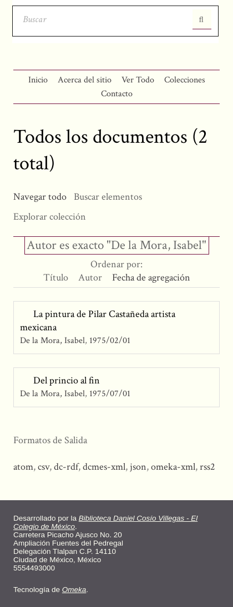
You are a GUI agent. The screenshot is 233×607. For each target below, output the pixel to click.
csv (43, 466)
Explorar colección (49, 216)
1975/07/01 (109, 394)
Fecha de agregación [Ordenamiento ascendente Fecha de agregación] (151, 277)
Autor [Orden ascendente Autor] (90, 277)
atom (23, 466)
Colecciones (184, 80)
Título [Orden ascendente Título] (55, 277)
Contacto (117, 94)
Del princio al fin (66, 380)
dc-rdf (66, 466)
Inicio (38, 80)
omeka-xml (173, 466)
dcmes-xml (104, 466)
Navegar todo (40, 196)
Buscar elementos (108, 196)
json (138, 466)
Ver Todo (137, 80)
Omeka (74, 589)
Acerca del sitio (85, 80)
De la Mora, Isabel (52, 340)
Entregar (202, 19)
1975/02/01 (109, 340)
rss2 (207, 466)
